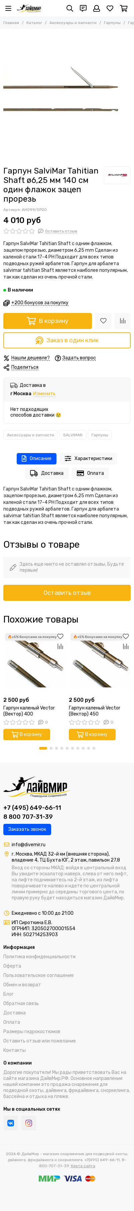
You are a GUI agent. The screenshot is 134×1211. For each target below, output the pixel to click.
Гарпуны (112, 22)
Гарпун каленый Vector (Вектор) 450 (94, 711)
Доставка (46, 473)
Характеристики (88, 458)
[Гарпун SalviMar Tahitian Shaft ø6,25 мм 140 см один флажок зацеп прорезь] (67, 95)
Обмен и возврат (22, 985)
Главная (11, 22)
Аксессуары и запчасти (73, 22)
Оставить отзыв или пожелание (39, 1041)
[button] (43, 748)
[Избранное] (110, 8)
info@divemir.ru (28, 845)
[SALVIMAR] (117, 175)
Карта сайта (83, 1166)
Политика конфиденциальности (39, 957)
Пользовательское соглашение (38, 975)
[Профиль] (96, 8)
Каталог (34, 22)
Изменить (44, 394)
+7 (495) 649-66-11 (32, 807)
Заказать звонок (27, 829)
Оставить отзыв (67, 592)
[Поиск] (70, 8)
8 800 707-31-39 (28, 816)
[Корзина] (124, 8)
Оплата (90, 473)
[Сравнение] (123, 321)
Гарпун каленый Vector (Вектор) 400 (29, 711)
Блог (8, 994)
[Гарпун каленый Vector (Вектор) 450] (100, 663)
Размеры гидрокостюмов (31, 1031)
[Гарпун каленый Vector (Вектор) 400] (34, 663)
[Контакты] (83, 8)
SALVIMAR (73, 435)
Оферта (12, 966)
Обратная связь (21, 1003)
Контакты (14, 1050)
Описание (36, 458)
